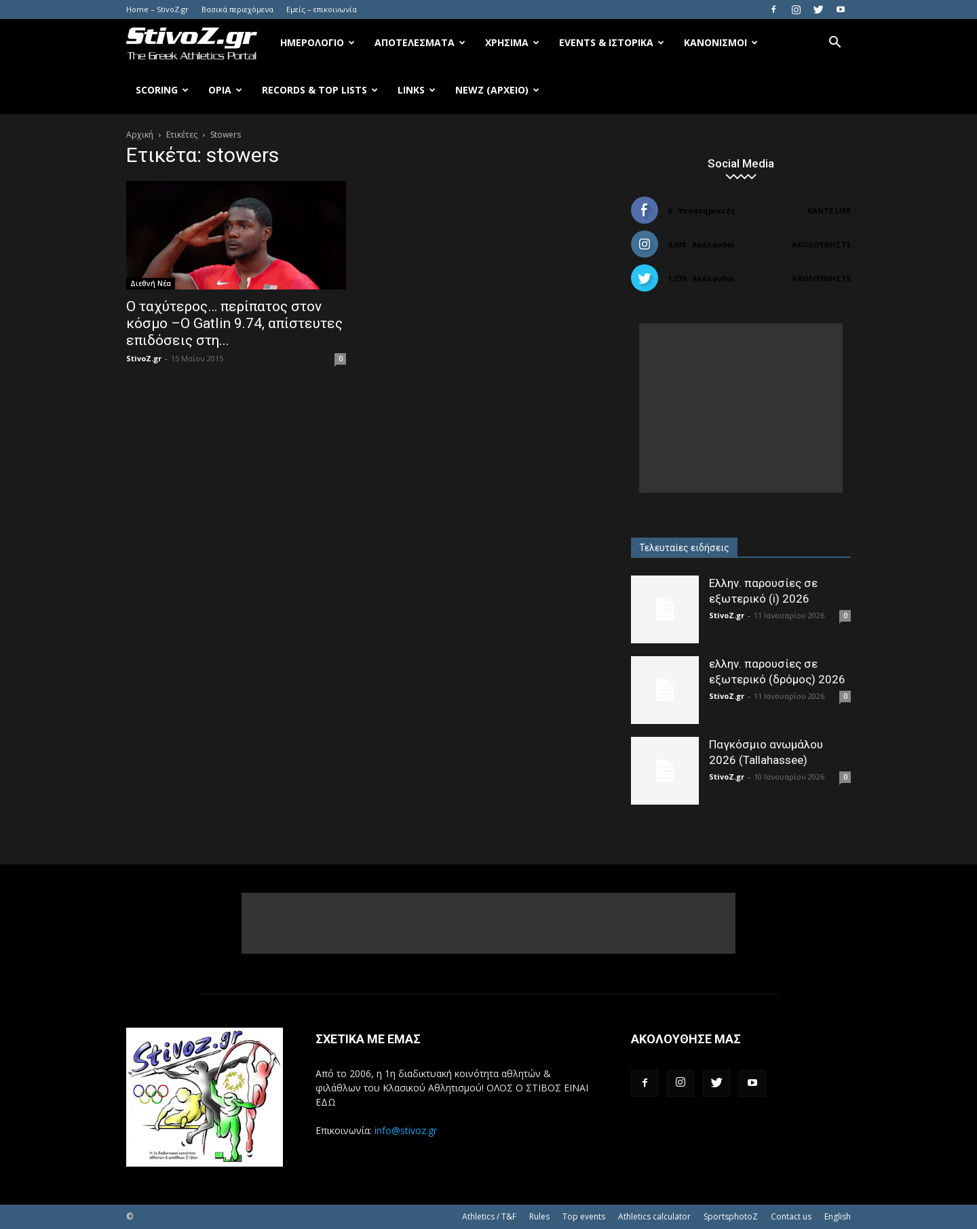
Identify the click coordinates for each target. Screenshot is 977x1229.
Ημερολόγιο (317, 42)
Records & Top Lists (320, 89)
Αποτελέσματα (420, 42)
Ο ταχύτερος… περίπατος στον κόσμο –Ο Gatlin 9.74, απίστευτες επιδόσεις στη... (234, 323)
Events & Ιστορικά (611, 42)
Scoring (162, 89)
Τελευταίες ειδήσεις (684, 547)
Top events (583, 1216)
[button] (834, 43)
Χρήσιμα (512, 42)
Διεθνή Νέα (150, 283)
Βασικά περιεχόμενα (237, 9)
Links (417, 89)
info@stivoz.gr (406, 1130)
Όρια (225, 89)
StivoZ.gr (143, 358)
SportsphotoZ (731, 1216)
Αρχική (139, 134)
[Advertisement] (741, 408)
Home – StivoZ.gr (157, 9)
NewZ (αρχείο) (497, 89)
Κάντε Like (829, 210)
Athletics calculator (654, 1216)
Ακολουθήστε (821, 244)
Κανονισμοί (721, 42)
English (837, 1216)
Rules (539, 1216)
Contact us (791, 1216)
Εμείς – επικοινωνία (321, 9)
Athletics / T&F (489, 1216)
